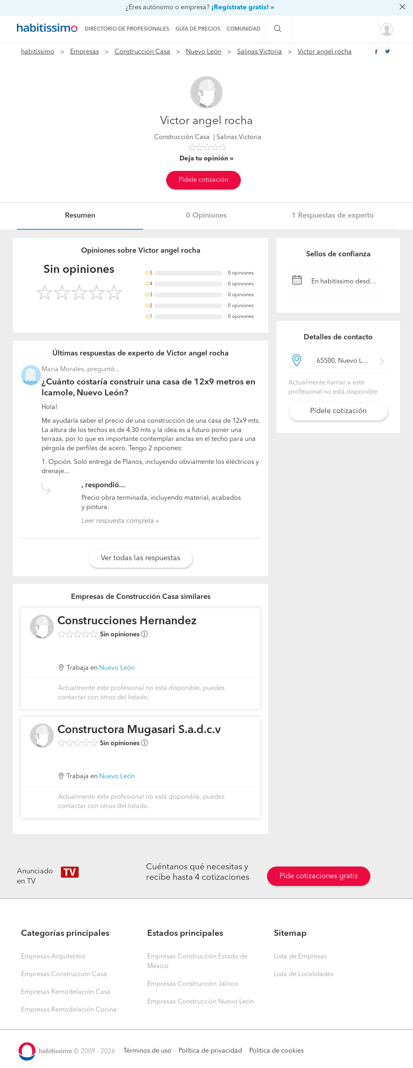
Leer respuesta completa (117, 521)
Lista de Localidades (304, 974)
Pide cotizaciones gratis (319, 876)
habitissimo (37, 52)
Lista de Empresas (300, 957)
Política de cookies (276, 1051)
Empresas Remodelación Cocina (69, 1010)
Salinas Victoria (259, 52)
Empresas (84, 52)
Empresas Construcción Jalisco (192, 984)
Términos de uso (147, 1051)
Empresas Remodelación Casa (66, 992)
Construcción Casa (142, 52)
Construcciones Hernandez (127, 621)
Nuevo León (203, 52)
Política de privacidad (210, 1051)
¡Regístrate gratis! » (242, 7)
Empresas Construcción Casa (64, 974)
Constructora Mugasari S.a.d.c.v (139, 730)
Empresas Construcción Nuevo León (200, 1002)
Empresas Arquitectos (53, 957)
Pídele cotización (203, 180)
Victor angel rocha (325, 52)
